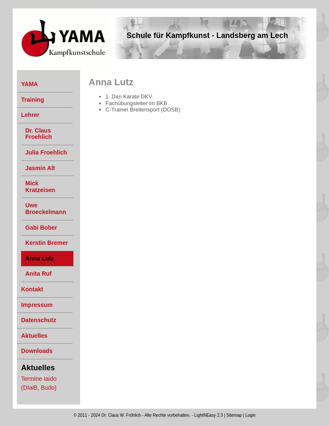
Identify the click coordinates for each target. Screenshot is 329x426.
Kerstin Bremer (46, 242)
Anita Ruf (38, 273)
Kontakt (32, 289)
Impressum (37, 304)
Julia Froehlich (46, 152)
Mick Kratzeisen (40, 186)
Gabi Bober (41, 227)
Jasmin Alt (40, 168)
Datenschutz (38, 320)
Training (32, 99)
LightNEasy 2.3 (208, 415)
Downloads (37, 350)
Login (250, 415)
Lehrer (30, 114)
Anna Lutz (39, 258)
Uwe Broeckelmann (45, 208)
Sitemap (234, 415)
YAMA (24, 15)
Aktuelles (34, 335)
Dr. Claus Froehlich (38, 134)
